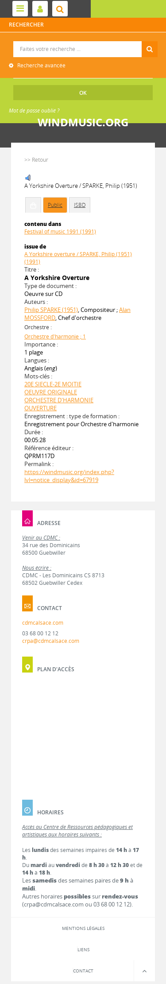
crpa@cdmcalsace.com (50, 641)
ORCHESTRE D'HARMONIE (58, 400)
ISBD (79, 205)
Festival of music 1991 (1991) (60, 231)
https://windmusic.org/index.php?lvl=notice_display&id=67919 (69, 476)
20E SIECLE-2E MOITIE (52, 384)
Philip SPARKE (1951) (51, 310)
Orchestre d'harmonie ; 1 (55, 336)
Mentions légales (83, 928)
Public (55, 205)
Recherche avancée (41, 65)
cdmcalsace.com (42, 622)
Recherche (83, 41)
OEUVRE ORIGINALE (50, 392)
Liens (83, 949)
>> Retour (36, 159)
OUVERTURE (40, 408)
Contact (83, 971)
